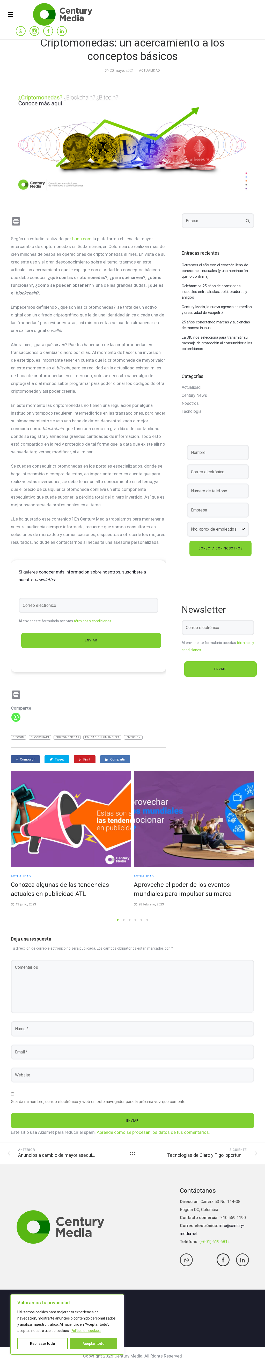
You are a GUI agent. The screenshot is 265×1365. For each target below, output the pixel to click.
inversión (133, 737)
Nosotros (190, 403)
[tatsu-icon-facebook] (48, 31)
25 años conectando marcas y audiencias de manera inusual (216, 325)
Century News (194, 395)
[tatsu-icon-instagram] (34, 31)
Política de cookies (86, 1331)
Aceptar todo (94, 1343)
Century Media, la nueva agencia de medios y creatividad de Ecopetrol (217, 310)
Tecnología (191, 411)
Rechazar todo (42, 1343)
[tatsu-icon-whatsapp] (21, 31)
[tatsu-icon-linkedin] (62, 31)
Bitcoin (18, 737)
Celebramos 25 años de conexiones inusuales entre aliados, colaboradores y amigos (214, 292)
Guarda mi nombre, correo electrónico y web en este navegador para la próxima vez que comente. (98, 1101)
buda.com (82, 238)
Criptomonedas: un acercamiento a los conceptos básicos (132, 49)
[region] (67, 1324)
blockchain (40, 737)
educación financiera (102, 737)
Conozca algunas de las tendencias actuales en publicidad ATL (60, 889)
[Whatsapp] (15, 717)
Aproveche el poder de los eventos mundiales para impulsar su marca (183, 889)
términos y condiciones (92, 621)
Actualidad (149, 70)
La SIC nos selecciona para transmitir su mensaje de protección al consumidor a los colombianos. (217, 343)
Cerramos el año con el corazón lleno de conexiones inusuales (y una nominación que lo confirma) (215, 271)
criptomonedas (67, 737)
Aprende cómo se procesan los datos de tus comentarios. (153, 1132)
